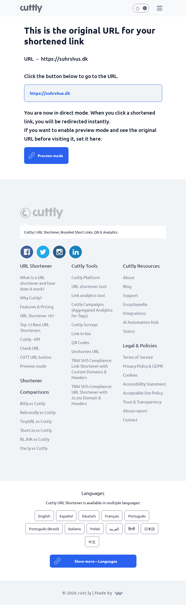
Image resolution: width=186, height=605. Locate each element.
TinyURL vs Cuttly (36, 421)
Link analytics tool (88, 295)
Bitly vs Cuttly (32, 403)
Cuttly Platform (85, 277)
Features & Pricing (37, 306)
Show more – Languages (95, 561)
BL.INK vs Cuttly (34, 439)
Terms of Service (138, 357)
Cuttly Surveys (84, 324)
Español (66, 516)
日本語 (149, 528)
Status (129, 331)
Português (137, 516)
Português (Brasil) (44, 528)
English (44, 516)
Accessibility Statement (144, 383)
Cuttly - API (30, 339)
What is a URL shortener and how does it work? (37, 283)
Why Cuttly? (31, 297)
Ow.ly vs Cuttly (33, 448)
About (129, 277)
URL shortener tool (88, 286)
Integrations (134, 313)
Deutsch (89, 516)
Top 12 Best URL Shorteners (34, 327)
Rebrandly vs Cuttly (38, 412)
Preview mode (50, 155)
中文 (92, 541)
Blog (127, 286)
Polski (95, 528)
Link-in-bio (81, 333)
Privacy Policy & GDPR (143, 365)
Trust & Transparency (142, 401)
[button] (159, 8)
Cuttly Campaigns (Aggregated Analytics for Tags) (92, 310)
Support (130, 295)
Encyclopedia (135, 304)
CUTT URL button (35, 357)
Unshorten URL (85, 351)
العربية (114, 528)
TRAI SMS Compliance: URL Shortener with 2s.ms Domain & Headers (91, 395)
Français (112, 516)
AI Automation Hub (141, 322)
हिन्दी (131, 528)
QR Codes (80, 342)
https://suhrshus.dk (50, 93)
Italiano (74, 528)
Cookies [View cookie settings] (130, 374)
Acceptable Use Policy (143, 392)
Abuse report (135, 410)
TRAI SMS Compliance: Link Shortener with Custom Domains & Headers (91, 369)
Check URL (29, 348)
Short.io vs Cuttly (36, 430)
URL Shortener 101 (37, 315)
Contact (130, 419)
